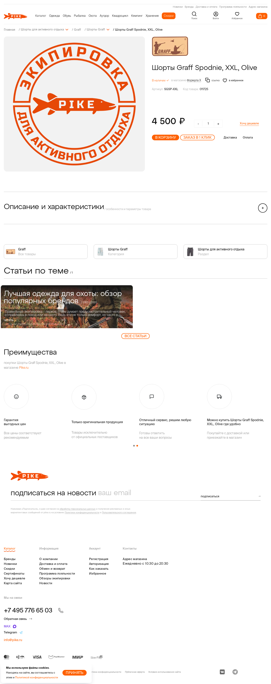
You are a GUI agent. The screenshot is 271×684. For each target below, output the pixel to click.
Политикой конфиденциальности (36, 677)
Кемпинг (137, 15)
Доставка (230, 137)
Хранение (152, 15)
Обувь (67, 15)
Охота (93, 15)
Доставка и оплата (206, 7)
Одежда (54, 15)
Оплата (248, 137)
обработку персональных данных (78, 508)
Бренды (189, 7)
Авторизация (99, 563)
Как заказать (99, 568)
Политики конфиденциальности (82, 512)
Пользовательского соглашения (119, 512)
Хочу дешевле (249, 123)
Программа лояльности (233, 7)
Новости (45, 583)
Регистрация (98, 558)
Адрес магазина (258, 7)
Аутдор (104, 15)
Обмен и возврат (52, 568)
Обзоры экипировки (54, 578)
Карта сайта (13, 583)
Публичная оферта (135, 671)
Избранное (97, 573)
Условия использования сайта (164, 671)
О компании (48, 558)
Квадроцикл (120, 15)
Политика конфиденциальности (104, 671)
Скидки (168, 15)
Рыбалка (80, 15)
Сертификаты (14, 573)
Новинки (178, 7)
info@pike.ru (13, 639)
